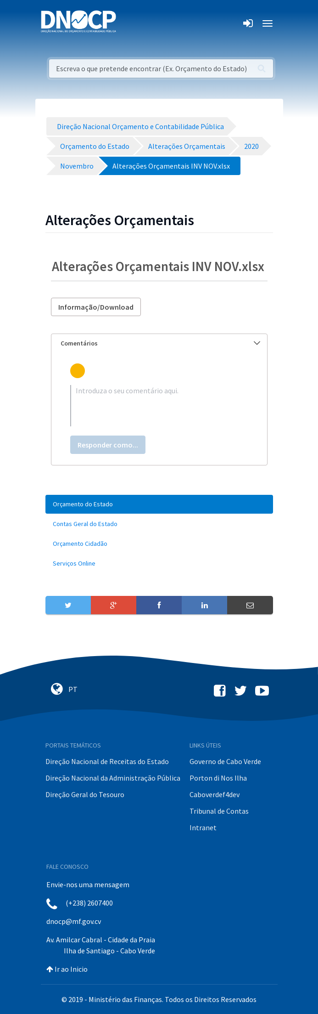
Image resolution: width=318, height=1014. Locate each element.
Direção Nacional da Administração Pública (112, 777)
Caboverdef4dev (215, 794)
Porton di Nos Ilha (218, 777)
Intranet (203, 827)
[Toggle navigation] (128, 23)
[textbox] (159, 405)
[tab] (159, 343)
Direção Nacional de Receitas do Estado (107, 761)
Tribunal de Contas (219, 811)
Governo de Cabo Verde (225, 761)
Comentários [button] (160, 343)
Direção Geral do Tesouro (84, 794)
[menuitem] (159, 504)
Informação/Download (96, 307)
